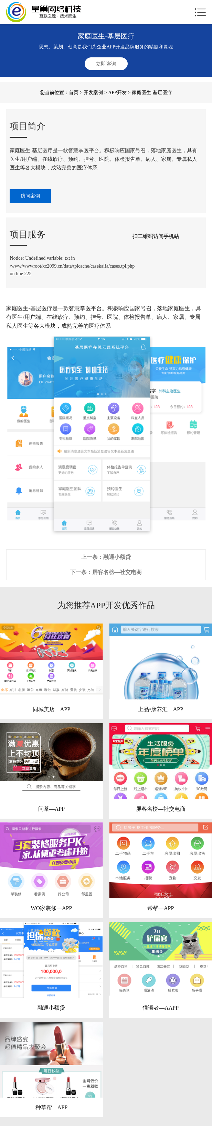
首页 (73, 92)
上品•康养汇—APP (160, 709)
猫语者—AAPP (160, 1008)
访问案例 (30, 196)
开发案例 (93, 92)
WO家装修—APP (51, 908)
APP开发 (117, 92)
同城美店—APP (51, 709)
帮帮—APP (160, 908)
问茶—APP (51, 809)
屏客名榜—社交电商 (117, 572)
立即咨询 (106, 64)
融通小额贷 (117, 557)
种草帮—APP (51, 1107)
